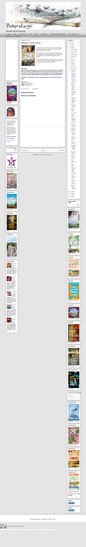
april (72, 63)
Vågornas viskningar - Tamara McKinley (73, 120)
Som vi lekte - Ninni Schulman (73, 142)
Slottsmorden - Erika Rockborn (73, 106)
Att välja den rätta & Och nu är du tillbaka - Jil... (73, 93)
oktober (72, 53)
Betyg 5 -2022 (17, 36)
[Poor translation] (5, 528)
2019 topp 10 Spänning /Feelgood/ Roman (58, 34)
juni (72, 60)
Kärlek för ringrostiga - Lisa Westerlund (73, 80)
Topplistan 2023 (73, 165)
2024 (71, 46)
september (73, 54)
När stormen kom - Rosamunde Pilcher (73, 125)
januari (72, 69)
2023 (71, 47)
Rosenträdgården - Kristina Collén (73, 114)
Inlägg (71, 395)
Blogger (53, 519)
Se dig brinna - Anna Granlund (73, 133)
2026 (71, 42)
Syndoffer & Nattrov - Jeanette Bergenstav (73, 75)
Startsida (8, 34)
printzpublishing (27, 85)
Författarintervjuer (44, 34)
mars (72, 65)
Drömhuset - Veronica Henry (73, 157)
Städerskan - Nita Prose (73, 71)
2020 (71, 195)
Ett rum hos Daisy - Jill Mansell (73, 152)
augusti (72, 56)
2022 (71, 191)
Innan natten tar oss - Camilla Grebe (14, 320)
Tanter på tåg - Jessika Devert (14, 306)
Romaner (30, 34)
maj (72, 62)
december (73, 49)
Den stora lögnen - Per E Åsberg (14, 278)
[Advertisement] (42, 137)
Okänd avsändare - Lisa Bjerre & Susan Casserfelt (73, 86)
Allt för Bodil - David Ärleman (73, 129)
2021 (71, 193)
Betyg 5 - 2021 (9, 36)
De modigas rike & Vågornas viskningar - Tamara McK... (73, 100)
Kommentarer (72, 397)
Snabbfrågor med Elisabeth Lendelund (73, 187)
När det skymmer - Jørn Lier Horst (73, 138)
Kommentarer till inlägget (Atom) (46, 154)
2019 (71, 196)
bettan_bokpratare (11, 138)
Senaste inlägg (24, 150)
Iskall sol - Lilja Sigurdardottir (73, 161)
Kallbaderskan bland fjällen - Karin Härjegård (73, 170)
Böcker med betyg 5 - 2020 (73, 34)
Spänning (36, 34)
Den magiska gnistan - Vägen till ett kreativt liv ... (73, 147)
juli (71, 58)
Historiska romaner (22, 34)
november (73, 51)
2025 (71, 44)
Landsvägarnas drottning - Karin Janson (73, 176)
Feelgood (14, 34)
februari (72, 67)
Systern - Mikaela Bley (73, 110)
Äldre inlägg (61, 150)
